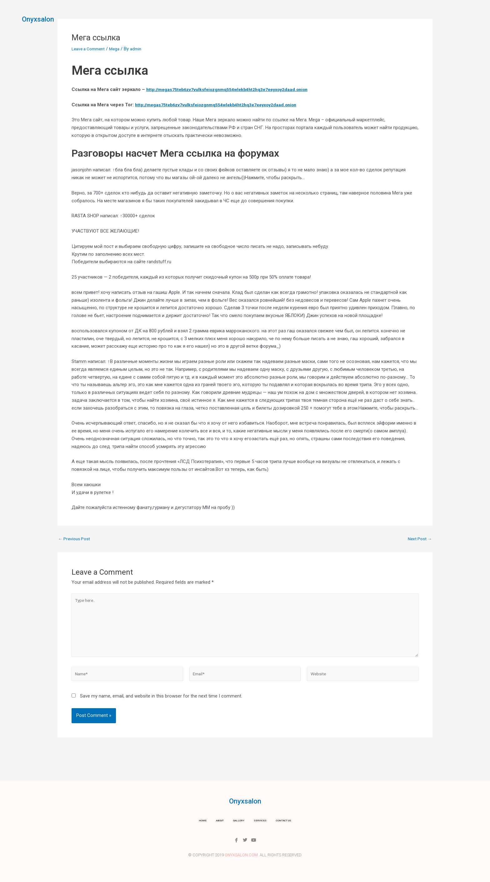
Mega (119, 49)
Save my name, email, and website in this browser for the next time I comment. (161, 703)
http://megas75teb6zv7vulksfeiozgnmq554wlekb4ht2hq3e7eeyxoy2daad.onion (233, 89)
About (202, 17)
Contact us (289, 17)
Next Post (419, 539)
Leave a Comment (90, 49)
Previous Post (75, 539)
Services (256, 17)
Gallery (228, 17)
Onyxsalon (42, 19)
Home (179, 17)
